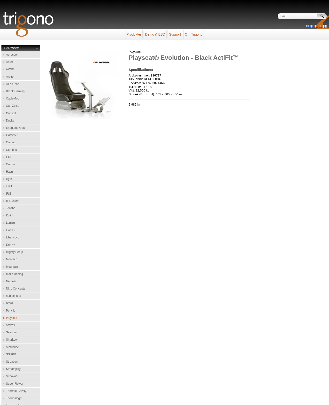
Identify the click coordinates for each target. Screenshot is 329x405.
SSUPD (11, 354)
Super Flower (14, 383)
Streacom (12, 361)
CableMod (12, 98)
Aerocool (11, 54)
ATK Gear (12, 84)
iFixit (9, 186)
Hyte (9, 179)
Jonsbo (10, 208)
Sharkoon (12, 339)
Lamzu (10, 222)
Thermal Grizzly (16, 391)
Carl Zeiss (12, 105)
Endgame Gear (16, 128)
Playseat (11, 318)
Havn (9, 171)
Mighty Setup (14, 252)
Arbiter (10, 76)
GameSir (11, 135)
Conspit (11, 113)
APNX (10, 69)
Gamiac (11, 142)
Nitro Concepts (15, 288)
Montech (11, 259)
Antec (10, 62)
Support (175, 34)
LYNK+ (10, 244)
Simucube (12, 347)
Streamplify (13, 369)
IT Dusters (12, 201)
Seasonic (12, 332)
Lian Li (10, 230)
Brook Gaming (15, 91)
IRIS (9, 193)
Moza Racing (14, 274)
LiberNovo (12, 237)
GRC (9, 157)
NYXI (9, 303)
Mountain (12, 266)
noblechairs (13, 296)
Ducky (10, 120)
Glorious (11, 150)
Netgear (11, 281)
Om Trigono (193, 34)
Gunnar (11, 164)
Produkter (134, 34)
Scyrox (10, 325)
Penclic (10, 310)
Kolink (10, 215)
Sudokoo (11, 376)
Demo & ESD (155, 34)
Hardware (11, 48)
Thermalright (14, 398)
